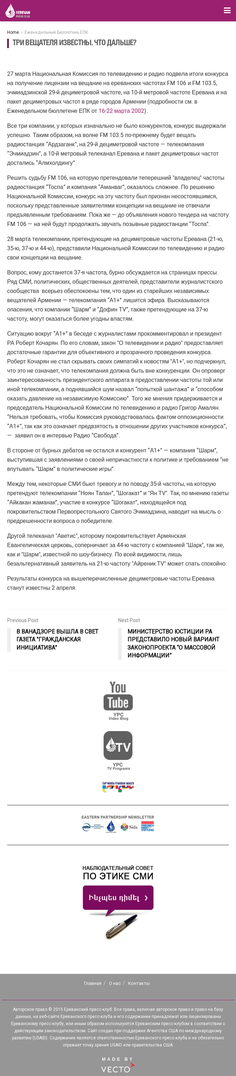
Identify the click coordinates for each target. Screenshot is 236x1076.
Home (13, 32)
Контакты (139, 983)
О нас (115, 983)
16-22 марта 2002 (122, 110)
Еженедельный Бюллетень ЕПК (56, 32)
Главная (92, 983)
